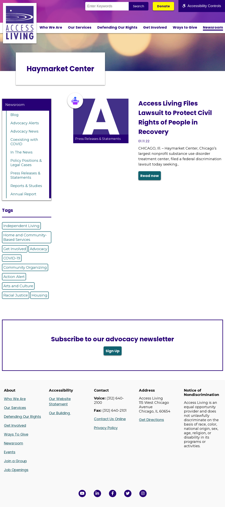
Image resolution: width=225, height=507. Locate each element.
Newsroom (213, 27)
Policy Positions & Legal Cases (26, 162)
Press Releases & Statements (25, 175)
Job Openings (16, 469)
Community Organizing (25, 267)
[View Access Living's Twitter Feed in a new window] (127, 493)
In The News (21, 152)
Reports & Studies (26, 186)
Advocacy (38, 249)
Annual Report (23, 194)
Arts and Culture (18, 286)
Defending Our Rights (117, 27)
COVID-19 (11, 258)
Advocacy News (24, 131)
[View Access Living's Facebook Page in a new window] (112, 493)
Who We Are (50, 27)
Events (9, 452)
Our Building (60, 413)
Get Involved (155, 27)
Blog (14, 115)
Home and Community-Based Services (25, 237)
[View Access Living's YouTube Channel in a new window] (82, 493)
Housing (39, 295)
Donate (163, 6)
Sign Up (113, 350)
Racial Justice (15, 295)
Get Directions (151, 419)
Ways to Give (185, 27)
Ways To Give (16, 434)
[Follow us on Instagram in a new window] (143, 493)
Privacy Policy (106, 427)
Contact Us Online (110, 418)
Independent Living (21, 226)
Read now (149, 175)
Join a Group (15, 460)
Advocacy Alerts (24, 123)
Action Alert (14, 276)
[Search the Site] (107, 6)
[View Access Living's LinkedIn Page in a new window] (97, 493)
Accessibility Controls (201, 6)
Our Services (79, 27)
